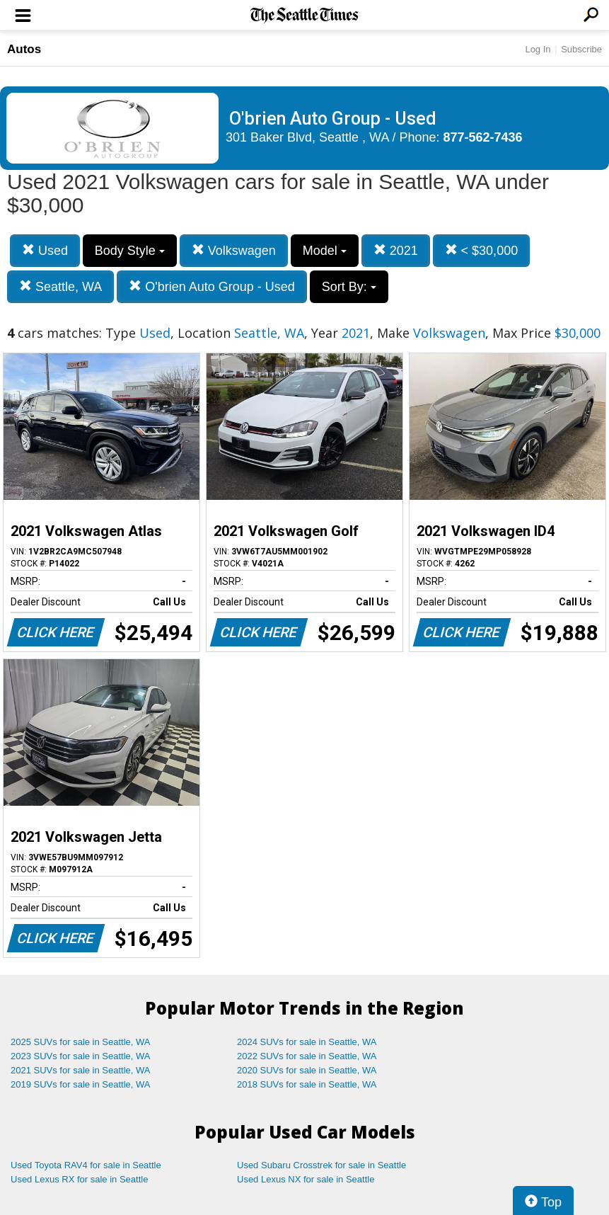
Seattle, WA (60, 286)
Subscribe (581, 49)
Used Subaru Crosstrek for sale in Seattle (321, 1165)
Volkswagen (234, 250)
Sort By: (349, 287)
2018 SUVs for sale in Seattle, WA (307, 1084)
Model (325, 251)
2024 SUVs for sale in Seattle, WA (307, 1042)
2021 (395, 250)
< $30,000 (481, 250)
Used (45, 250)
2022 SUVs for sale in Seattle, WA (307, 1056)
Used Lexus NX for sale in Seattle (305, 1179)
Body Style (130, 251)
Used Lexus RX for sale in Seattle (79, 1179)
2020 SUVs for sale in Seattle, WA (307, 1070)
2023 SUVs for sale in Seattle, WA (81, 1056)
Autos (24, 49)
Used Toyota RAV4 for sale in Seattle (86, 1165)
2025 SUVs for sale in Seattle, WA (81, 1042)
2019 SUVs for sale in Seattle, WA (81, 1084)
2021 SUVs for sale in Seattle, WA (81, 1070)
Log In (537, 49)
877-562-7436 (483, 137)
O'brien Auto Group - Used (212, 286)
